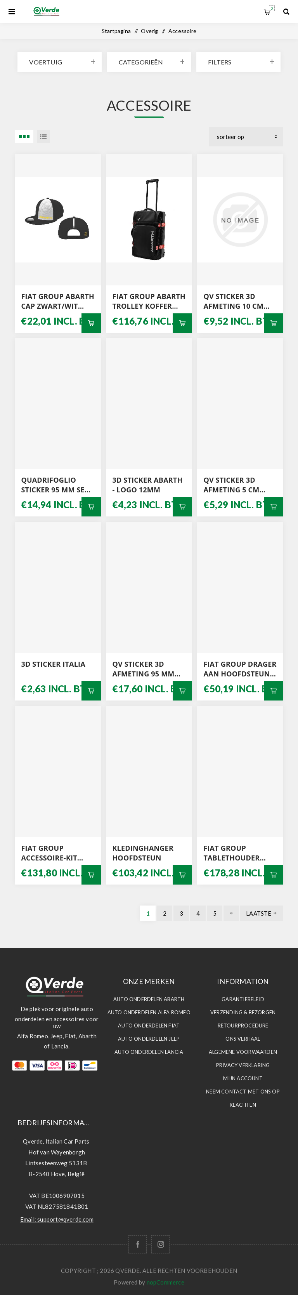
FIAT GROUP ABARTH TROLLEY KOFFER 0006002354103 (148, 301)
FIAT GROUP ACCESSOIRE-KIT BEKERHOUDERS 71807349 (49, 853)
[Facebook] (137, 1244)
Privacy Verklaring (243, 1065)
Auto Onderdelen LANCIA (148, 1052)
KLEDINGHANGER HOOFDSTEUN (142, 852)
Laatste (258, 913)
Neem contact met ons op (243, 1091)
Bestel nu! (91, 323)
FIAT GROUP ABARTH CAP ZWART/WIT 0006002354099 (57, 301)
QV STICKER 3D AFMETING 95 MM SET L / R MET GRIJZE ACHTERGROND (147, 669)
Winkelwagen (272, 8)
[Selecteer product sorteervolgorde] (246, 136)
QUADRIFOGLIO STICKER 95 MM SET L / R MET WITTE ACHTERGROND (54, 485)
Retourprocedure (243, 1025)
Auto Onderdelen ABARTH (148, 999)
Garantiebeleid (243, 999)
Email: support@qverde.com (57, 1219)
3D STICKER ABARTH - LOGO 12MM (147, 484)
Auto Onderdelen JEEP (149, 1039)
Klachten (243, 1105)
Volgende (231, 913)
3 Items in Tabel (24, 136)
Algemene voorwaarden (243, 1052)
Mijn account (242, 1078)
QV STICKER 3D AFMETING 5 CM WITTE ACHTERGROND (231, 485)
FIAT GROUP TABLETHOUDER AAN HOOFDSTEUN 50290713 (236, 853)
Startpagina (116, 31)
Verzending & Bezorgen (242, 1012)
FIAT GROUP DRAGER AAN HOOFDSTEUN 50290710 (239, 669)
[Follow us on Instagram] (160, 1244)
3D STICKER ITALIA (53, 664)
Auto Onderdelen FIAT (149, 1025)
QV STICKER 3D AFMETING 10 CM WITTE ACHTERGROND (233, 301)
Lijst (43, 136)
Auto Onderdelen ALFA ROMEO (149, 1012)
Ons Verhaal (242, 1039)
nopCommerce (165, 1282)
